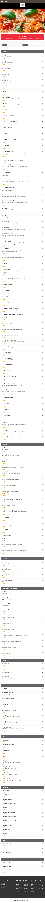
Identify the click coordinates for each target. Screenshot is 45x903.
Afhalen (25, 45)
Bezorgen (4, 44)
